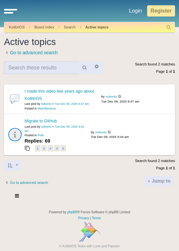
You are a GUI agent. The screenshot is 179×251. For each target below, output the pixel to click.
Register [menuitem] (161, 11)
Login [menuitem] (135, 11)
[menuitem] (169, 27)
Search (69, 27)
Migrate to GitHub (41, 121)
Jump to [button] (160, 181)
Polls (41, 135)
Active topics (97, 27)
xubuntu (46, 103)
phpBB (72, 212)
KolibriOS (17, 27)
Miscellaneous (47, 108)
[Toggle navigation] (17, 196)
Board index (44, 27)
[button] (10, 11)
